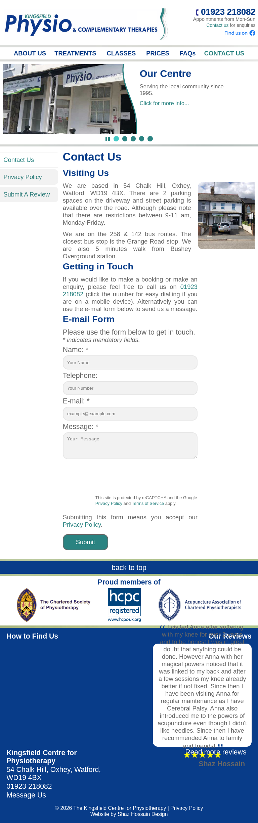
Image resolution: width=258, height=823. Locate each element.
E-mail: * (76, 401)
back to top (129, 567)
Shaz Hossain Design (143, 814)
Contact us (217, 25)
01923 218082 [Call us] (225, 11)
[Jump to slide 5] (150, 138)
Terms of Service (148, 503)
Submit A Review (26, 194)
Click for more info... (164, 103)
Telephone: (80, 375)
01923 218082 (29, 786)
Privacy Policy (22, 176)
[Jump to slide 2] (124, 138)
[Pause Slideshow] (107, 138)
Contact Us (18, 159)
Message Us (26, 795)
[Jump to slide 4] (141, 138)
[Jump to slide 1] (116, 138)
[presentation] (146, 479)
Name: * (75, 349)
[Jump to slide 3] (133, 138)
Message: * (80, 426)
